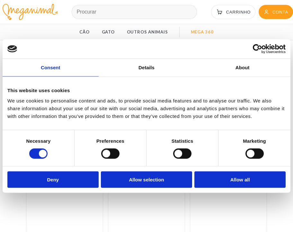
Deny (53, 179)
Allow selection (146, 179)
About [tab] (242, 67)
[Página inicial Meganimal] (29, 12)
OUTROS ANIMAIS (147, 31)
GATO (108, 31)
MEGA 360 (202, 31)
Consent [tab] (50, 67)
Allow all (240, 179)
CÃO (84, 31)
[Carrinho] (233, 12)
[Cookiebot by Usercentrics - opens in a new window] (257, 49)
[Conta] (276, 12)
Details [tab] (146, 67)
